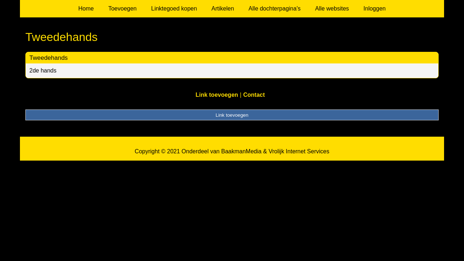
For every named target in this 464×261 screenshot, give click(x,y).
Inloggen (375, 8)
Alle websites (332, 8)
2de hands (43, 70)
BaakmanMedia (241, 151)
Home (86, 8)
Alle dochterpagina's (275, 8)
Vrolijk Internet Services (299, 151)
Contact (254, 95)
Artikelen (222, 8)
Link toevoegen (216, 95)
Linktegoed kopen (174, 8)
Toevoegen (122, 8)
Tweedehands (48, 57)
